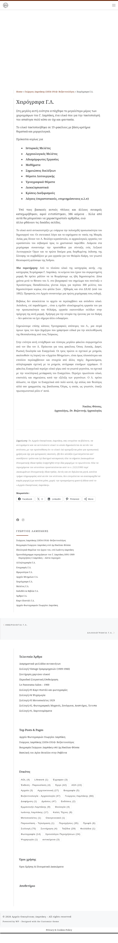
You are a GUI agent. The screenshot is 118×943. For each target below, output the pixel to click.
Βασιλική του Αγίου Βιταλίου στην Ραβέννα (43, 753)
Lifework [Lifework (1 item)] (42, 780)
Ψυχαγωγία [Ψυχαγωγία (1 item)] (71, 843)
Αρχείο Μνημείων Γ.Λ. (27, 576)
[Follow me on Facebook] (17, 520)
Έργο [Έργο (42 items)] (63, 786)
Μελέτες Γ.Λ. (22, 586)
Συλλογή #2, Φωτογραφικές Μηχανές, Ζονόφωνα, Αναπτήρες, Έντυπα (58, 706)
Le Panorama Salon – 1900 (34, 685)
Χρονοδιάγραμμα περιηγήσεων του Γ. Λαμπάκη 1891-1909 (45, 554)
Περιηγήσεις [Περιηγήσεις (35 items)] (71, 826)
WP (17, 931)
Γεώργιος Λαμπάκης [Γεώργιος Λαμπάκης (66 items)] (36, 803)
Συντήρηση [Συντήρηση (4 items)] (68, 832)
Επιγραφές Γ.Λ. (23, 567)
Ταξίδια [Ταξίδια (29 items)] (89, 832)
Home (19, 91)
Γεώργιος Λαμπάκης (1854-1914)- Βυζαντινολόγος (49, 91)
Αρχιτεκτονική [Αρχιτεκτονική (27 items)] (49, 792)
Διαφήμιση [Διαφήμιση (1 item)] (64, 803)
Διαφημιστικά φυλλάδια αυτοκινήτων (40, 664)
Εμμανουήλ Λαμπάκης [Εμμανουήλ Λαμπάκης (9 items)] (56, 809)
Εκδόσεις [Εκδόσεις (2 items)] (28, 809)
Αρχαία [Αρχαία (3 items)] (27, 792)
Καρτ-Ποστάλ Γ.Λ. (25, 600)
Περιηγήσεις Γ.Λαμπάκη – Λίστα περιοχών (39, 557)
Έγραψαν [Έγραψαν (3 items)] (62, 780)
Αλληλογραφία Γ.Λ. (26, 562)
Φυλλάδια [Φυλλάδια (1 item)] (29, 838)
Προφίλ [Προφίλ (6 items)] (27, 832)
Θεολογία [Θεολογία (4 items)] (84, 809)
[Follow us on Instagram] (23, 520)
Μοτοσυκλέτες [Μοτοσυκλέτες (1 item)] (31, 821)
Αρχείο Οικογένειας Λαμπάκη (29, 926)
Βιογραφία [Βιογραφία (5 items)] (74, 792)
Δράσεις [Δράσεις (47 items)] (85, 803)
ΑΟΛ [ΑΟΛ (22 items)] (79, 786)
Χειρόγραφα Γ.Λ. (24, 581)
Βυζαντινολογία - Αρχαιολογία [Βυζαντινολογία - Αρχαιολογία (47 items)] (41, 798)
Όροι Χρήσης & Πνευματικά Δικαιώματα (41, 876)
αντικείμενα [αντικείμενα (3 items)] (30, 849)
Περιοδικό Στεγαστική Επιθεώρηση (38, 680)
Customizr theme (50, 931)
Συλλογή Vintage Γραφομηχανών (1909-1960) (44, 669)
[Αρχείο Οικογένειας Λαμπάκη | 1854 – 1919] (6, 4)
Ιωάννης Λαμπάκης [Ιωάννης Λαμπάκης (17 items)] (35, 815)
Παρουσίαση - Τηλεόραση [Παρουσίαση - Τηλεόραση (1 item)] (38, 826)
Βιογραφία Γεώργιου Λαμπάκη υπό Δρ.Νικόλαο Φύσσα (43, 545)
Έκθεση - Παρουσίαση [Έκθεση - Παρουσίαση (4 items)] (36, 786)
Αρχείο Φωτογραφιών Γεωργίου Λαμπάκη (37, 605)
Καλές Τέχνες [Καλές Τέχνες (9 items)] (65, 815)
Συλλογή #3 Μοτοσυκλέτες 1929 (37, 701)
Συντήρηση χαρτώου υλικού (34, 675)
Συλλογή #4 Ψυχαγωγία (32, 696)
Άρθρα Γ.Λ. (21, 595)
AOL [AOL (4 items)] (25, 780)
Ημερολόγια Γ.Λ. (24, 572)
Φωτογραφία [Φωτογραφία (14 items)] (52, 838)
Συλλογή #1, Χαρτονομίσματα (35, 711)
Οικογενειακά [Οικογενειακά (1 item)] (57, 821)
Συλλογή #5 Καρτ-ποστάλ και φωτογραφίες (43, 690)
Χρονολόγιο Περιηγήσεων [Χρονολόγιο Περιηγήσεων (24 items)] (39, 843)
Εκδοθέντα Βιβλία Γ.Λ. (27, 590)
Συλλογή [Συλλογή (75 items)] (47, 832)
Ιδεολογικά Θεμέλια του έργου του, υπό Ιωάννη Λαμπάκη (45, 549)
